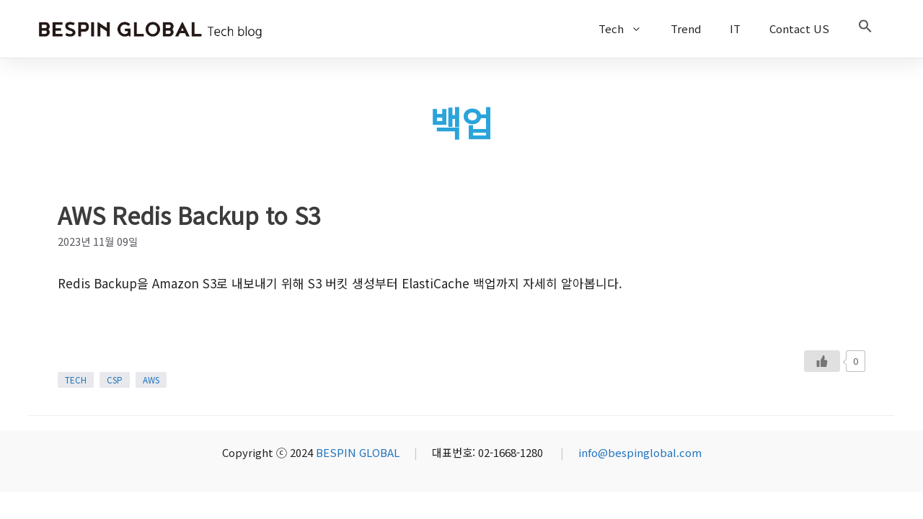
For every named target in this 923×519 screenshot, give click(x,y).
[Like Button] (822, 361)
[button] (865, 28)
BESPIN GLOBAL (357, 452)
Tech (627, 28)
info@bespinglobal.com (640, 452)
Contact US (799, 28)
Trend (686, 28)
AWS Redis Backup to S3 (189, 214)
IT (735, 28)
